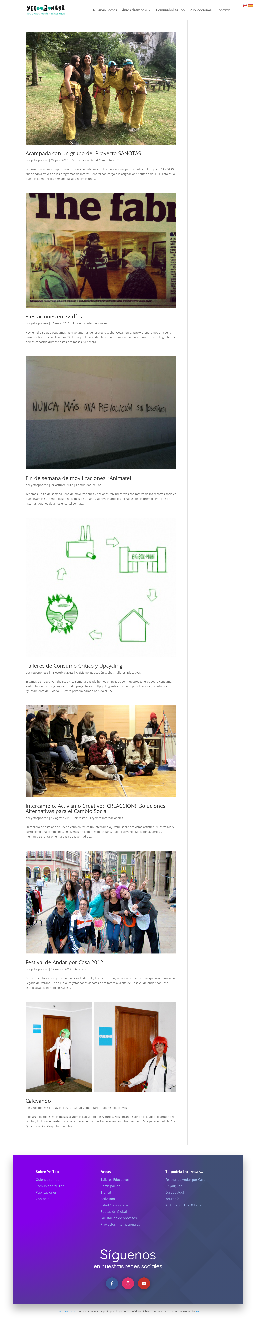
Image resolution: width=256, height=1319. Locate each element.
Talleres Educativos (128, 672)
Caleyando (38, 1100)
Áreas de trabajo (134, 10)
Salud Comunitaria (102, 160)
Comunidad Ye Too (170, 10)
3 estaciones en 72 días (54, 316)
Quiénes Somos (105, 10)
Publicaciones (200, 10)
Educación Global (101, 672)
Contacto (223, 10)
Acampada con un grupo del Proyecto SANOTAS (83, 153)
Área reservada (66, 1311)
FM (197, 1311)
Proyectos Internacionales (90, 323)
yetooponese (39, 160)
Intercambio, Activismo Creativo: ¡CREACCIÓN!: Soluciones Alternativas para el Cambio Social (95, 808)
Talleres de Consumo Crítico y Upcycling (74, 665)
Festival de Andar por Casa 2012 (64, 962)
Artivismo (82, 672)
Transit (121, 160)
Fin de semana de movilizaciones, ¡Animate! (78, 478)
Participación (80, 160)
